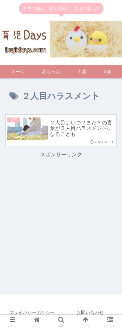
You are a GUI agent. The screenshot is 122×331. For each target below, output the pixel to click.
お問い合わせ (90, 312)
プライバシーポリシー (32, 312)
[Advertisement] (61, 205)
